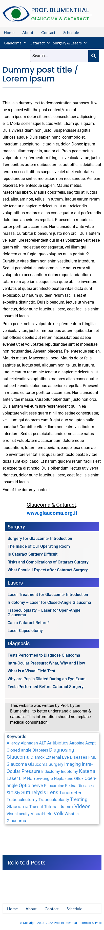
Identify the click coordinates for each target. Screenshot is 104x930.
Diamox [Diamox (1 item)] (38, 757)
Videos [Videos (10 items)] (82, 806)
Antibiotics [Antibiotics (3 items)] (57, 742)
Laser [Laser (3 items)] (12, 778)
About (27, 32)
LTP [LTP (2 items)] (22, 778)
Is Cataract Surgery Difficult (32, 554)
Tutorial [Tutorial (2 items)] (51, 806)
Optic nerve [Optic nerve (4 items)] (31, 785)
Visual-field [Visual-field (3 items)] (42, 813)
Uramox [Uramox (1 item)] (66, 806)
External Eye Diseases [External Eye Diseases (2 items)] (66, 757)
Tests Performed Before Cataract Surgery (46, 686)
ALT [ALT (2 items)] (42, 742)
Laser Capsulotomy (25, 630)
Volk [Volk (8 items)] (59, 813)
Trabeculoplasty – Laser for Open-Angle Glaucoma (44, 612)
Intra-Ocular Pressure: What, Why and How (46, 663)
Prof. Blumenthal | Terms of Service (77, 923)
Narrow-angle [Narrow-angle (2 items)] (40, 778)
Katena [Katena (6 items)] (87, 771)
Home (9, 32)
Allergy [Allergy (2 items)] (13, 742)
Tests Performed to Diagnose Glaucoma (44, 655)
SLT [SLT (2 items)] (10, 792)
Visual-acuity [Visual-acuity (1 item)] (18, 813)
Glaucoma (15, 42)
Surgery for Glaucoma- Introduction (40, 538)
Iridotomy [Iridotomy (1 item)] (69, 771)
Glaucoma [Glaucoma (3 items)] (17, 764)
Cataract (40, 42)
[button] (15, 43)
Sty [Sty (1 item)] (17, 792)
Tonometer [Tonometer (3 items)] (70, 792)
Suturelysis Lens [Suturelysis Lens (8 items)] (39, 792)
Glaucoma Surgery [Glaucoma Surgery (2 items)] (45, 764)
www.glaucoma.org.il (52, 513)
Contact (48, 32)
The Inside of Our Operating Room (39, 546)
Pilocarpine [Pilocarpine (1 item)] (54, 785)
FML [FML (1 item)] (92, 757)
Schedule (71, 32)
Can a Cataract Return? (29, 622)
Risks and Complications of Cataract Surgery (48, 562)
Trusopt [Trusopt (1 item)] (36, 806)
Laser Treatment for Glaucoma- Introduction (48, 594)
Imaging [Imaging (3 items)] (72, 764)
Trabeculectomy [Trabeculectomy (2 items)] (22, 799)
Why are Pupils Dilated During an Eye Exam (47, 678)
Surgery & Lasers (70, 42)
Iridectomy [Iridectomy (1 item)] (50, 771)
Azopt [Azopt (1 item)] (90, 743)
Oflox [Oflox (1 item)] (79, 778)
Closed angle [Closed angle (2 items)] (19, 750)
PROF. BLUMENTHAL (60, 10)
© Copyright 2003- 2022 (36, 923)
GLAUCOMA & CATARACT (60, 18)
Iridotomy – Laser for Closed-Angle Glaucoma (49, 602)
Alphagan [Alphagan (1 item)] (29, 743)
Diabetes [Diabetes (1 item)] (40, 750)
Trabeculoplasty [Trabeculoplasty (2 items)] (53, 799)
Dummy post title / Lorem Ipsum (40, 74)
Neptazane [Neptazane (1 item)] (63, 778)
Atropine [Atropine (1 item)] (76, 743)
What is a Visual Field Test (31, 671)
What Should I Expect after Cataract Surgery (48, 570)
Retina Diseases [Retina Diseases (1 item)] (79, 785)
